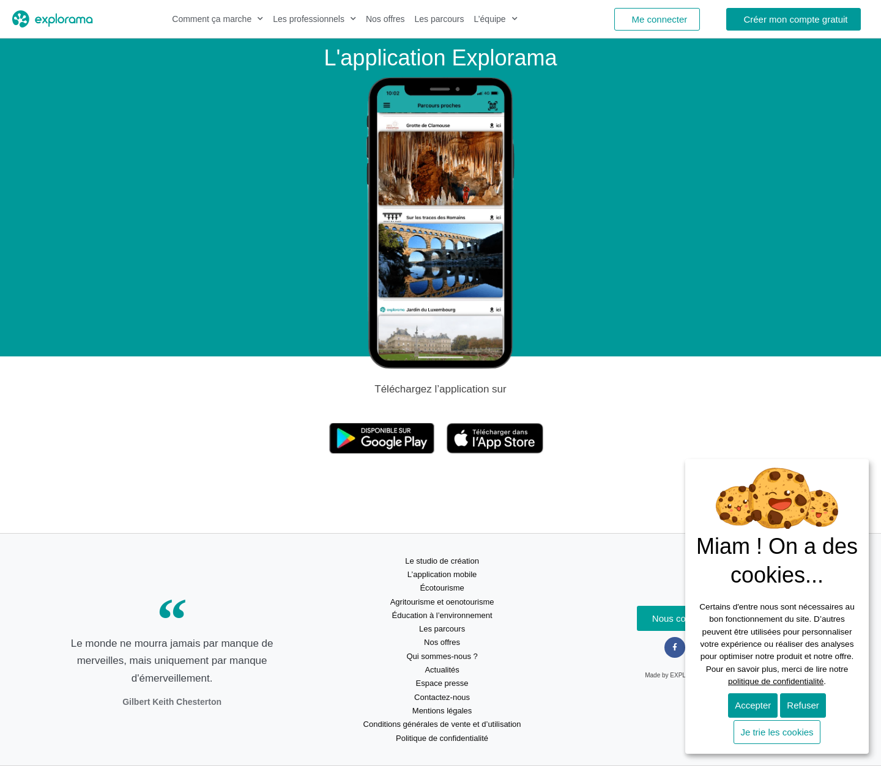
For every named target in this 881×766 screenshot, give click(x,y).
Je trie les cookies (776, 732)
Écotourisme (442, 588)
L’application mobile (442, 574)
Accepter (753, 705)
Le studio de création (442, 561)
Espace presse (442, 683)
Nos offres (385, 19)
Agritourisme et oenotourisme (442, 602)
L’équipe (495, 19)
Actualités (442, 669)
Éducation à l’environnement (442, 615)
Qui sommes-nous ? (441, 656)
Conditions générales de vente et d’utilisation (442, 724)
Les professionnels (314, 19)
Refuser (803, 705)
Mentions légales (442, 710)
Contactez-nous (442, 697)
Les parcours (439, 19)
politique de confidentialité (775, 681)
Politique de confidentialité (442, 738)
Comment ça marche (217, 19)
